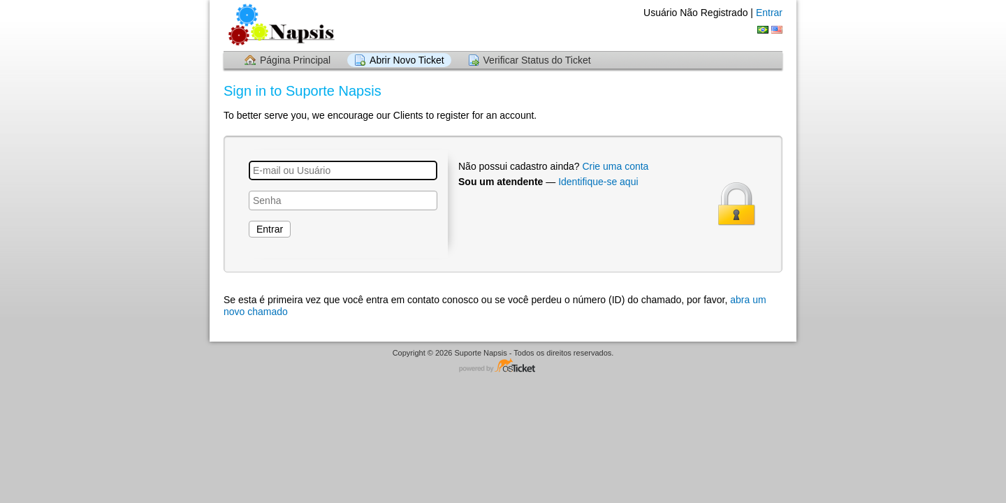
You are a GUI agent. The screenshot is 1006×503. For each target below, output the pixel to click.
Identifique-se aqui (598, 181)
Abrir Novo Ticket (407, 60)
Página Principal (295, 60)
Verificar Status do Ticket (537, 60)
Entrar (769, 12)
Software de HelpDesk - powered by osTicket (503, 366)
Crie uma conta (615, 166)
